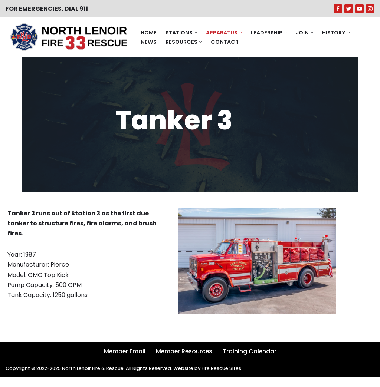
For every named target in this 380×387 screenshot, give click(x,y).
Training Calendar (250, 361)
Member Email (123, 361)
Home (149, 32)
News (149, 41)
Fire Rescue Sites (223, 379)
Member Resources (184, 361)
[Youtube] (359, 8)
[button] (195, 32)
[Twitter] (348, 8)
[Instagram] (370, 8)
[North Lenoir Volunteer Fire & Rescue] (67, 37)
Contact (225, 41)
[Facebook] (338, 8)
